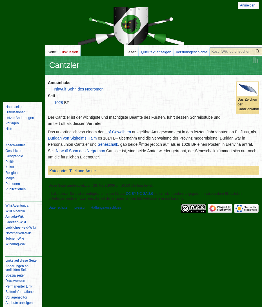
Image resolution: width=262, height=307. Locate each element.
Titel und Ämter (82, 171)
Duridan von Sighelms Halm (72, 138)
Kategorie (57, 171)
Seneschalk (108, 144)
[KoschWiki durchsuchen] (236, 51)
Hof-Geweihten (118, 132)
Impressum (79, 207)
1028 (58, 102)
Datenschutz (57, 207)
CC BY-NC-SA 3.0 (139, 194)
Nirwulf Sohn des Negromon (78, 89)
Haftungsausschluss (106, 207)
